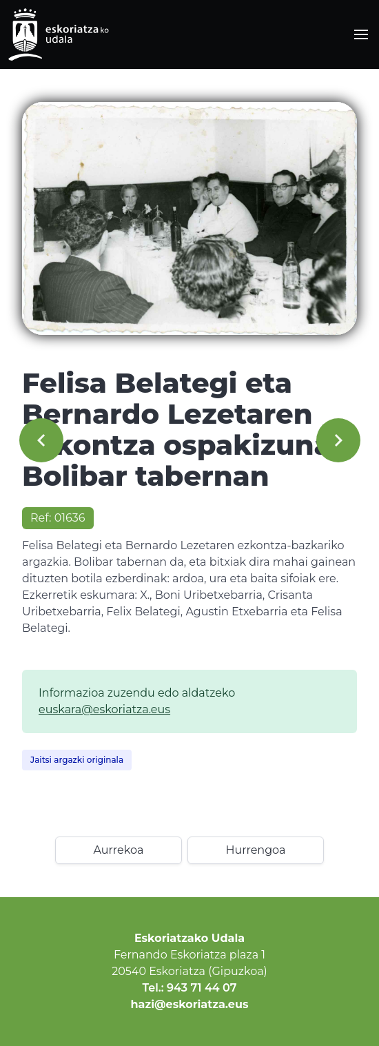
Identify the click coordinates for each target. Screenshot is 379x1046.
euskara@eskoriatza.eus (104, 709)
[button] (361, 34)
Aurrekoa (119, 850)
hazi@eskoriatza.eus (190, 1004)
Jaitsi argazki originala (76, 760)
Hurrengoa (255, 850)
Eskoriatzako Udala (189, 938)
